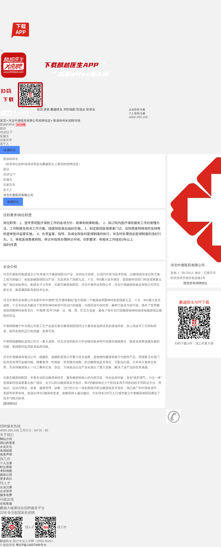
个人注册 (6, 463)
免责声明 (6, 454)
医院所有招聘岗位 (195, 283)
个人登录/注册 (137, 113)
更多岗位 (6, 478)
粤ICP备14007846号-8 (31, 545)
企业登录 (6, 491)
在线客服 (6, 503)
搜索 (47, 109)
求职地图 (69, 109)
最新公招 (6, 474)
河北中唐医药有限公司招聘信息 (30, 120)
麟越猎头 (56, 109)
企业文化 (6, 446)
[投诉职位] (10, 403)
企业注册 (6, 487)
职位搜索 (6, 467)
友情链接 (6, 450)
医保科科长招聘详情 (66, 120)
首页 (40, 109)
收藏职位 (10, 150)
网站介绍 (6, 439)
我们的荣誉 (7, 443)
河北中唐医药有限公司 (18, 195)
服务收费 (6, 495)
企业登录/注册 (137, 109)
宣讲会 (90, 109)
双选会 (80, 109)
